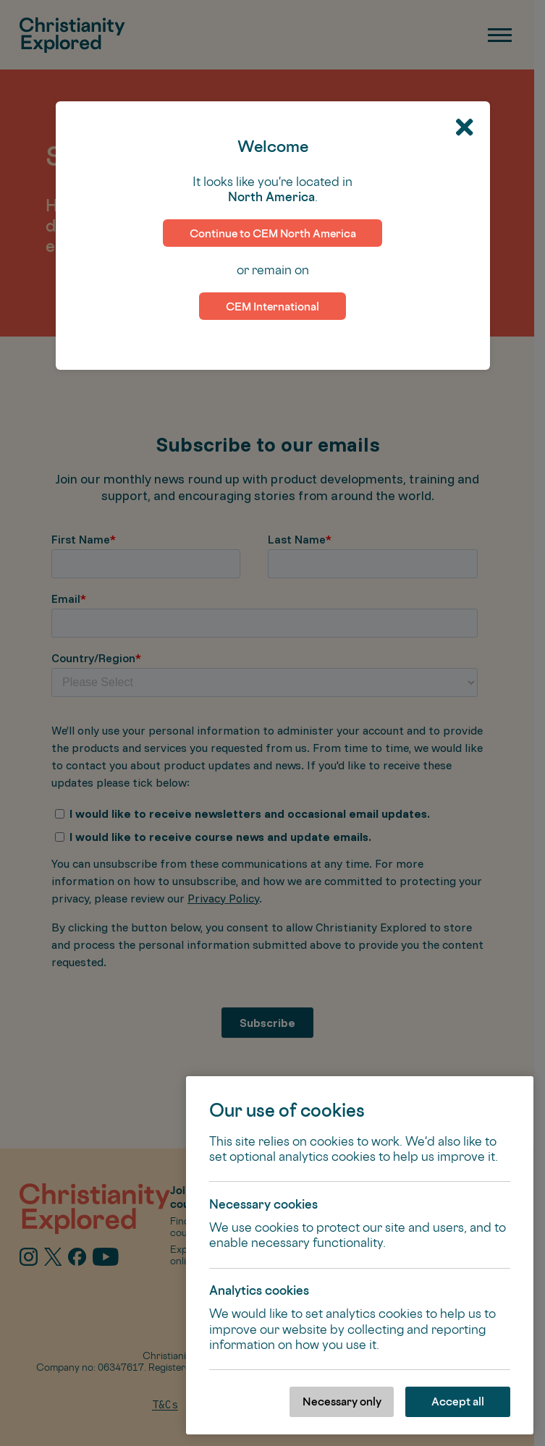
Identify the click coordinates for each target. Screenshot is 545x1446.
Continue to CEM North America (273, 233)
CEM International (272, 306)
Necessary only (342, 1401)
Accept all (457, 1401)
